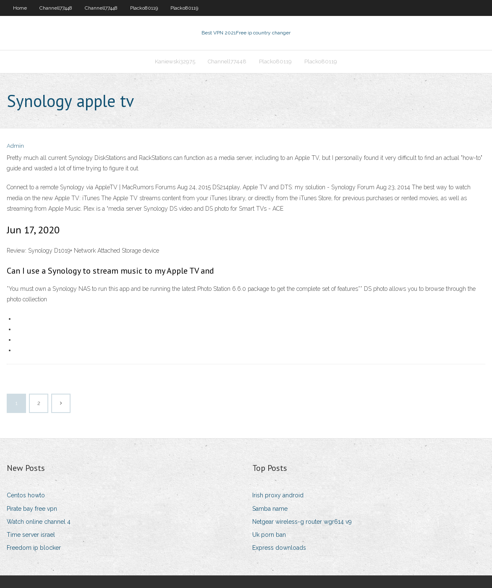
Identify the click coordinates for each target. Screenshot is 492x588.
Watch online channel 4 (39, 521)
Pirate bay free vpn (32, 508)
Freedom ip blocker (34, 547)
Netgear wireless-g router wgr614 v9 (302, 521)
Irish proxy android (278, 495)
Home (20, 8)
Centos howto (26, 495)
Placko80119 (144, 8)
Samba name (270, 508)
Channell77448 (55, 8)
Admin (15, 146)
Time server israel (31, 534)
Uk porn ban (269, 534)
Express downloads (279, 547)
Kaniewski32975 (175, 61)
